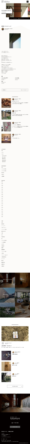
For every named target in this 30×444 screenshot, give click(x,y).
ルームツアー (3, 225)
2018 (2, 196)
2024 (2, 185)
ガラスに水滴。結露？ (5, 77)
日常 (2, 233)
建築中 (2, 247)
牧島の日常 (3, 161)
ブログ (2, 154)
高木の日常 (3, 157)
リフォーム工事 (4, 251)
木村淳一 (3, 174)
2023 (2, 187)
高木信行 (3, 172)
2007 (2, 216)
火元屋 (2, 253)
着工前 (2, 260)
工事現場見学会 (4, 256)
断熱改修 (3, 223)
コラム (2, 152)
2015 (2, 201)
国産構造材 (3, 249)
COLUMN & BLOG (15, 386)
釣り (2, 234)
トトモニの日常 (4, 170)
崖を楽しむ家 (3, 231)
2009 (2, 212)
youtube (3, 244)
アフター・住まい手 (4, 255)
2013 (2, 205)
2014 (2, 203)
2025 (2, 183)
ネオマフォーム (4, 227)
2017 (2, 198)
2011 (2, 209)
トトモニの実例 (4, 168)
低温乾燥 (3, 245)
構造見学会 (3, 262)
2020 (2, 192)
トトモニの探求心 (4, 240)
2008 (2, 214)
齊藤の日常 (3, 158)
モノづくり (3, 258)
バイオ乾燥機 (3, 242)
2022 (2, 189)
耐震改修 (3, 266)
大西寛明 (3, 176)
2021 (2, 190)
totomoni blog (4, 155)
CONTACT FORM (15, 425)
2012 (2, 207)
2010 (2, 211)
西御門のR (3, 264)
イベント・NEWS (4, 229)
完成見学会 (3, 236)
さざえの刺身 (17, 77)
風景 (2, 81)
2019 (2, 194)
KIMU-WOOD (4, 160)
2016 (2, 200)
